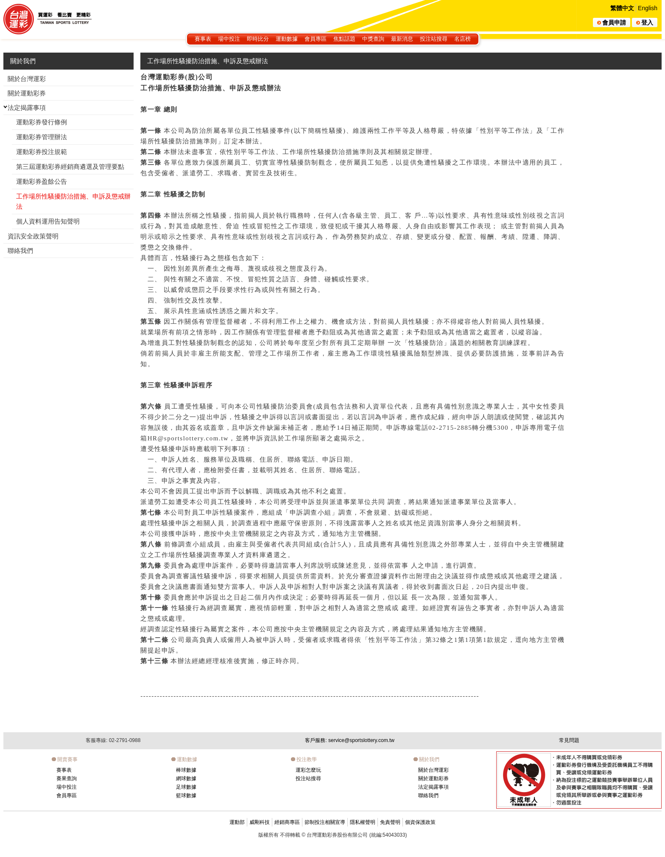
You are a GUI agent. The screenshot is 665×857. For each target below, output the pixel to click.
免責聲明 (390, 822)
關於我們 (23, 60)
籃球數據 (186, 795)
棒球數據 (186, 770)
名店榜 (462, 39)
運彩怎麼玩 (308, 770)
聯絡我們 (428, 795)
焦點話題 (344, 39)
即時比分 (258, 39)
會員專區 (316, 39)
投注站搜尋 (433, 39)
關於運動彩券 (433, 778)
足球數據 (186, 787)
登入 (644, 22)
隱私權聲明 (362, 822)
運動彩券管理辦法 (41, 136)
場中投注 (229, 39)
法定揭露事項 (433, 787)
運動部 (237, 822)
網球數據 (186, 778)
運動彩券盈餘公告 (41, 181)
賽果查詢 (66, 778)
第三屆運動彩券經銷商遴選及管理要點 (70, 166)
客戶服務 (349, 740)
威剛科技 (259, 822)
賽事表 (203, 39)
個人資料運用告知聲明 (48, 221)
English (647, 8)
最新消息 (402, 39)
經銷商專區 (287, 822)
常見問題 (569, 740)
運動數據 (287, 39)
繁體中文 (622, 8)
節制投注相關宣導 (325, 822)
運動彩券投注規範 (41, 151)
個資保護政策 (420, 822)
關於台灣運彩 (433, 770)
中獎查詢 (373, 39)
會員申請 (611, 22)
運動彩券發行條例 (41, 122)
